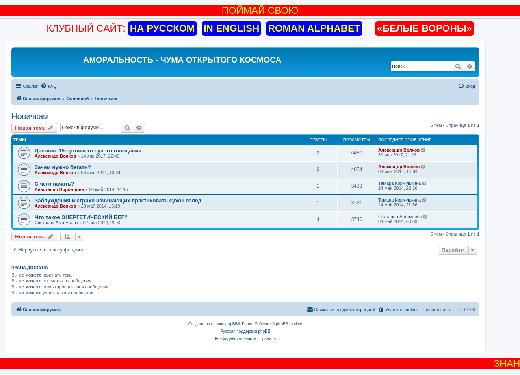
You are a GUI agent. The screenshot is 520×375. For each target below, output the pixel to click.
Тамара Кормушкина (399, 183)
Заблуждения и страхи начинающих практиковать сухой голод (118, 200)
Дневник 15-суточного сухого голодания (88, 150)
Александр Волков (55, 156)
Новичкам (30, 116)
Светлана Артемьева (56, 222)
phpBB (231, 324)
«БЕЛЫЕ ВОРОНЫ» (424, 28)
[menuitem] (49, 86)
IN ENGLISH (231, 28)
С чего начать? (54, 184)
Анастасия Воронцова (59, 189)
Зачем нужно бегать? (63, 167)
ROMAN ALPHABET (314, 28)
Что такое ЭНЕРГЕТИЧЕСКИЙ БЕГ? (81, 217)
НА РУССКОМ (162, 28)
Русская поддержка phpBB (245, 331)
